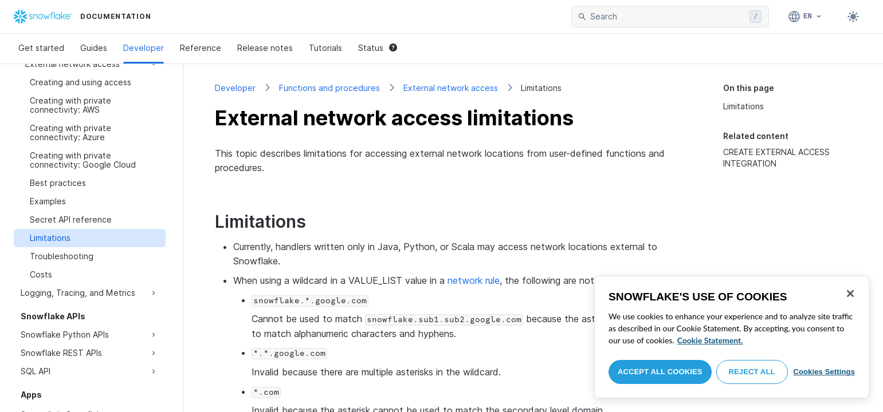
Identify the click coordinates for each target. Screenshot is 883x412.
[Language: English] (805, 16)
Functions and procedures (329, 88)
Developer (143, 48)
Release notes (265, 48)
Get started (41, 48)
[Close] (850, 293)
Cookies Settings (824, 371)
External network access (450, 88)
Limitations (743, 106)
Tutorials (325, 48)
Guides (93, 48)
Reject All (752, 371)
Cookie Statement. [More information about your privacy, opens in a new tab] (710, 340)
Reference (200, 48)
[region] (731, 337)
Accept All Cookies (660, 371)
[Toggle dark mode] (853, 16)
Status (377, 48)
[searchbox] (667, 16)
